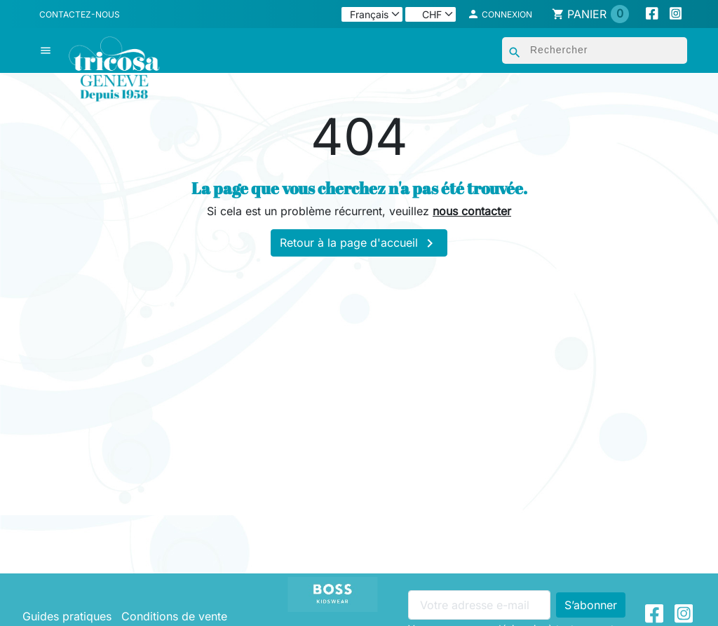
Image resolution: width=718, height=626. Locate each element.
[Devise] (430, 14)
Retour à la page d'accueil (359, 243)
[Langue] (371, 14)
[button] (500, 14)
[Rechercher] (594, 50)
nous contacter (472, 211)
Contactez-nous (79, 14)
